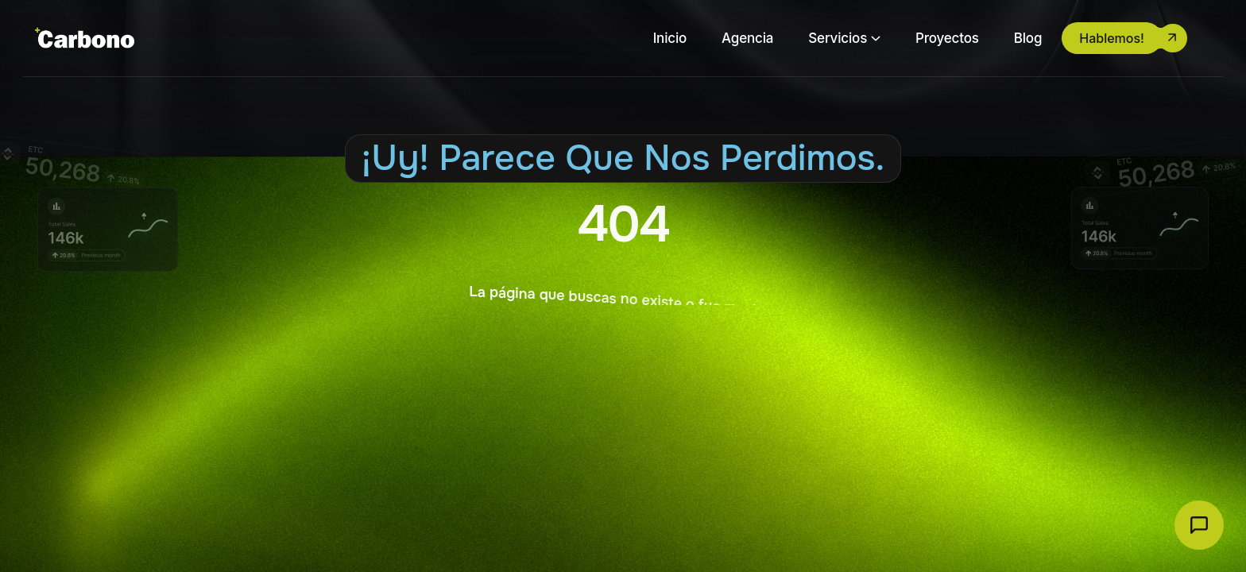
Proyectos (947, 38)
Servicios (837, 38)
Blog (1028, 38)
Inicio (670, 38)
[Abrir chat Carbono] (1199, 525)
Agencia (747, 38)
